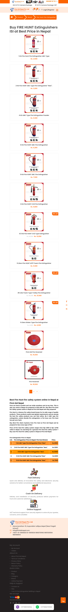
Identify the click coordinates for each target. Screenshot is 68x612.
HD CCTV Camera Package (22, 5)
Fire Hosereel (34, 382)
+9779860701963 (44, 607)
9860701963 (40, 533)
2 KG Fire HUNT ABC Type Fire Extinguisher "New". (34, 86)
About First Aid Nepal (18, 556)
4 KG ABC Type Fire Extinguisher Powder (34, 115)
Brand (13, 579)
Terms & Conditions (18, 559)
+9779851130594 (24, 607)
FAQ (12, 589)
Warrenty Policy (16, 566)
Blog (13, 574)
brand (30, 17)
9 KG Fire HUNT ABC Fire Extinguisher (34, 175)
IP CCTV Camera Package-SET (46, 5)
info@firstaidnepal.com (21, 530)
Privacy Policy (16, 561)
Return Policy (15, 563)
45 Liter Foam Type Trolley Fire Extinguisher (34, 293)
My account (15, 548)
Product (20, 17)
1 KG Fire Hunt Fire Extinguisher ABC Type (34, 56)
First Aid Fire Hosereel (34, 352)
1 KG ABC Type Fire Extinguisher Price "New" (31, 443)
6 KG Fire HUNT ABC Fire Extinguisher (34, 145)
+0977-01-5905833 (19, 533)
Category (14, 576)
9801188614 (17, 535)
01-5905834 (31, 533)
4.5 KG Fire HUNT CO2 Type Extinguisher (34, 234)
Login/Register (48, 10)
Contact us (15, 586)
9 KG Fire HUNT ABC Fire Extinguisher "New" (31, 460)
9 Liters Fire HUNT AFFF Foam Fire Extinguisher (34, 263)
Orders (13, 551)
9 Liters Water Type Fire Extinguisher (34, 322)
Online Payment (17, 581)
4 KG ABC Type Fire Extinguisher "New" (31, 452)
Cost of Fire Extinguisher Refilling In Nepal (25, 591)
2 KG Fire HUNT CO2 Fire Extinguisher (34, 204)
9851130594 (48, 533)
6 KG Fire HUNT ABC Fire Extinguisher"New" (31, 456)
